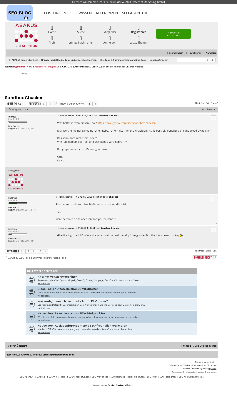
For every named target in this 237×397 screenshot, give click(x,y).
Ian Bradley (211, 361)
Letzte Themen (138, 40)
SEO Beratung (118, 376)
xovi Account (210, 109)
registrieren (19, 66)
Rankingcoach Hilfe (19, 109)
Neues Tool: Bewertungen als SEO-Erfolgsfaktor (71, 313)
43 (18, 238)
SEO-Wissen (81, 12)
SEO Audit (152, 376)
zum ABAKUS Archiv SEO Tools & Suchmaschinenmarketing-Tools (40, 354)
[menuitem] (209, 53)
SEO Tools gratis (168, 376)
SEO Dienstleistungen (78, 376)
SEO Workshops (100, 376)
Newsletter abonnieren (173, 34)
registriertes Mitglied (45, 66)
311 (19, 207)
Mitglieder (110, 29)
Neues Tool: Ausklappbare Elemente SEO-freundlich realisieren (82, 325)
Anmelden (109, 40)
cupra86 (12, 116)
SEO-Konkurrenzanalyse (191, 376)
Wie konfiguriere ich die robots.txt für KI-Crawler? (73, 301)
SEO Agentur (134, 12)
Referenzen (107, 12)
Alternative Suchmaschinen (58, 277)
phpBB (182, 365)
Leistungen (55, 12)
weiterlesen (44, 283)
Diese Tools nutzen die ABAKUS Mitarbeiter (68, 289)
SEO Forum (109, 2)
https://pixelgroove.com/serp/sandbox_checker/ (126, 123)
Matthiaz (12, 198)
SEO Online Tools (56, 376)
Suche (81, 29)
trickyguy (12, 229)
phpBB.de (212, 368)
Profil (52, 40)
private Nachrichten (81, 40)
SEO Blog (40, 376)
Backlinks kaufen (136, 376)
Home (52, 29)
